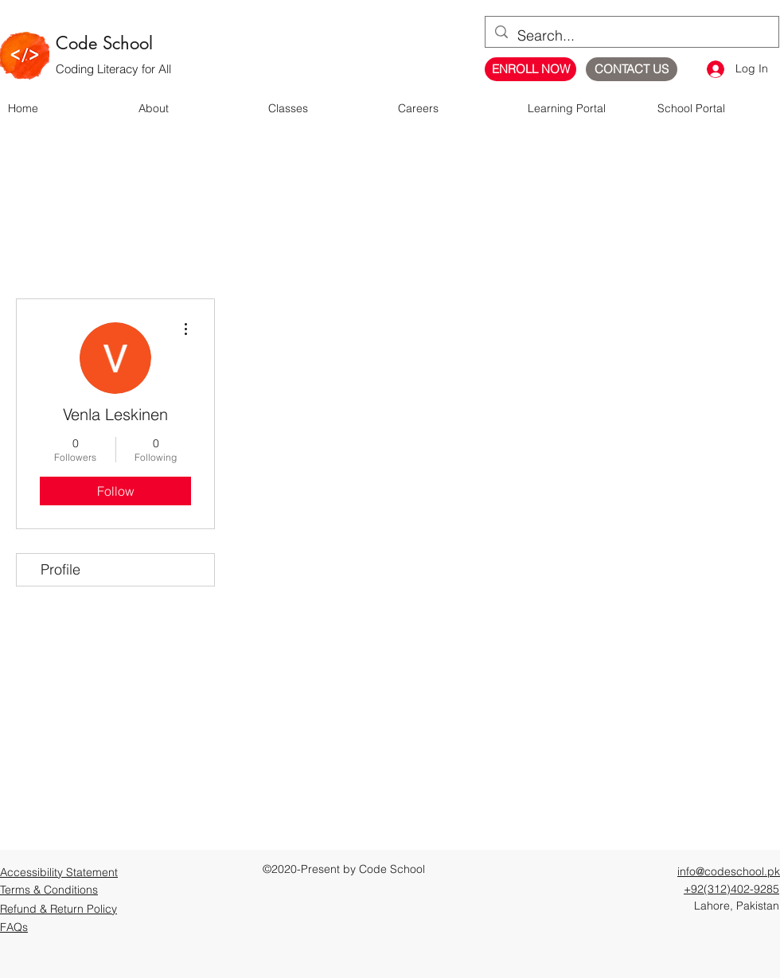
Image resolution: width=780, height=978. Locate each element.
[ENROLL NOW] (530, 69)
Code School (104, 43)
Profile (60, 569)
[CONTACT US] (631, 69)
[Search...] (631, 36)
